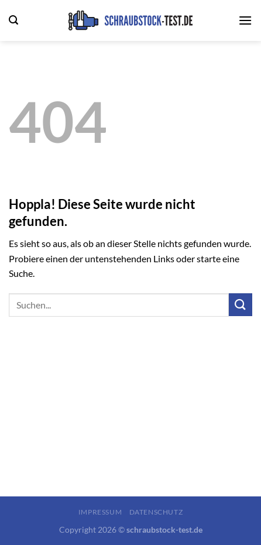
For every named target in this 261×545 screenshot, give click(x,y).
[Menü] (245, 20)
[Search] (13, 20)
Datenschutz (156, 512)
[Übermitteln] (240, 304)
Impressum (100, 512)
